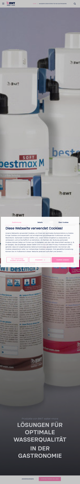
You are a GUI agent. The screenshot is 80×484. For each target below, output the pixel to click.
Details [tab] (40, 222)
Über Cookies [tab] (63, 222)
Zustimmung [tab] (16, 222)
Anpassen (40, 260)
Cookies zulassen (62, 260)
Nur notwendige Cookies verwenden (17, 259)
